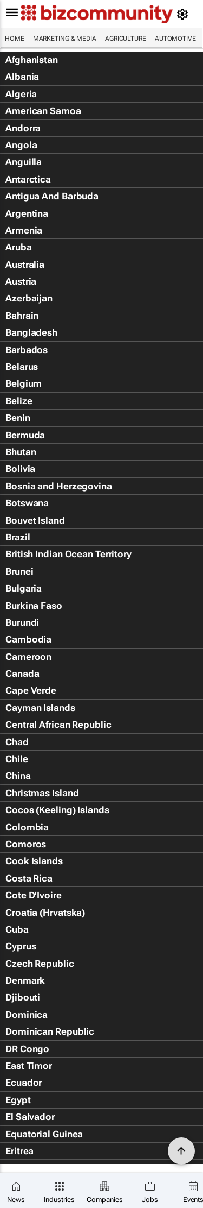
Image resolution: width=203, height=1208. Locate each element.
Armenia (23, 230)
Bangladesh (31, 332)
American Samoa (43, 110)
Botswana (27, 503)
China (18, 775)
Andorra (23, 128)
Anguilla (23, 161)
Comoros (25, 844)
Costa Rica (29, 878)
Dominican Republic (49, 1031)
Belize (18, 400)
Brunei (19, 571)
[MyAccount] (184, 14)
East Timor (28, 1065)
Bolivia (20, 468)
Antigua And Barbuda (52, 196)
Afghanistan (31, 59)
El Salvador (30, 1116)
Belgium (23, 383)
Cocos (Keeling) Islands (57, 809)
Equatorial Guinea (44, 1134)
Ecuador (23, 1082)
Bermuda (25, 435)
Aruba (18, 247)
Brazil (17, 537)
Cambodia (28, 639)
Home (14, 38)
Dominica (26, 1014)
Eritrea (19, 1151)
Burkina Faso (33, 605)
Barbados (26, 349)
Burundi (22, 622)
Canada (22, 673)
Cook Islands (34, 860)
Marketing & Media (64, 38)
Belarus (21, 366)
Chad (17, 742)
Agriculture (125, 38)
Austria (20, 281)
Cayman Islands (40, 707)
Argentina (26, 213)
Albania (22, 76)
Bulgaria (23, 588)
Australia (24, 264)
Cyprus (20, 946)
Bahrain (21, 315)
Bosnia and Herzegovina (58, 486)
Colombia (27, 827)
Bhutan (20, 451)
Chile (16, 758)
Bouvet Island (35, 520)
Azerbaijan (29, 298)
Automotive (175, 38)
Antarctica (28, 179)
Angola (21, 145)
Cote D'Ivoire (33, 895)
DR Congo (27, 1048)
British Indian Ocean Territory (68, 554)
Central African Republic (58, 724)
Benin (17, 417)
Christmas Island (41, 793)
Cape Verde (30, 690)
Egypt (18, 1099)
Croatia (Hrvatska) (45, 912)
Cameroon (28, 656)
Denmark (25, 980)
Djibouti (22, 997)
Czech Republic (39, 963)
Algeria (21, 94)
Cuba (17, 929)
